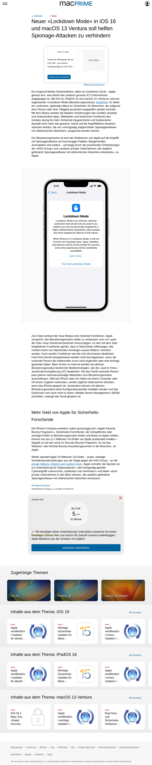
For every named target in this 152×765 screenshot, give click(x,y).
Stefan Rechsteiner (42, 485)
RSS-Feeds (62, 747)
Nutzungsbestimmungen (129, 747)
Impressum (39, 754)
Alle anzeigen (135, 612)
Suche (49, 754)
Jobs (73, 747)
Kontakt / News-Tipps (86, 747)
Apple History (16, 754)
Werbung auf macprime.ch (94, 85)
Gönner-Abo (31, 747)
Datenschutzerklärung (107, 747)
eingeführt (102, 102)
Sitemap (28, 754)
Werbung (43, 747)
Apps (52, 747)
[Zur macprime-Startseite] (76, 3)
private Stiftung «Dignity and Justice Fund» (56, 464)
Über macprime (17, 747)
